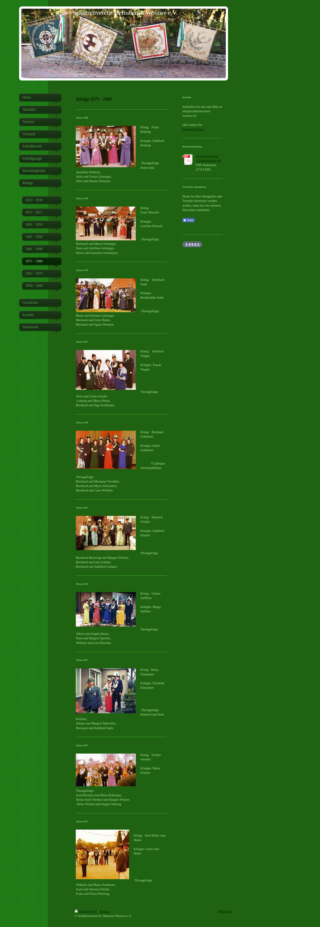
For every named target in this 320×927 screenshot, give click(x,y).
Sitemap (104, 911)
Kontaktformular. (193, 129)
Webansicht (225, 911)
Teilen (188, 220)
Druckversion (86, 911)
